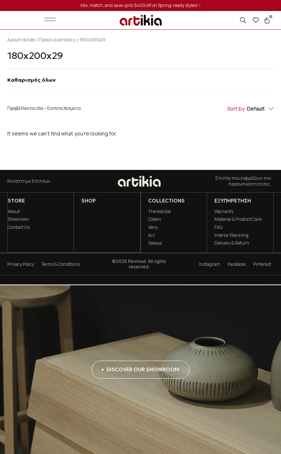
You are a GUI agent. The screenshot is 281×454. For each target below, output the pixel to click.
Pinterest (262, 264)
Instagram (209, 264)
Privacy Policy (20, 264)
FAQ (218, 227)
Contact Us (18, 227)
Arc (151, 235)
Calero (154, 219)
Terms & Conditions (60, 264)
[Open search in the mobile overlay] (243, 20)
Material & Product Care (238, 219)
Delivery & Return (231, 243)
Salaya (154, 243)
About (13, 211)
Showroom (18, 219)
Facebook (237, 264)
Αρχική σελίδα (21, 40)
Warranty (223, 211)
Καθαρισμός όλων (31, 80)
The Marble (159, 211)
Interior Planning (231, 235)
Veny (152, 227)
